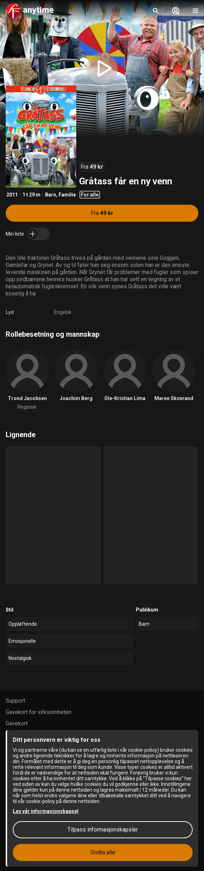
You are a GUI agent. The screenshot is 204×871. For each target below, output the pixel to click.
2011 (12, 195)
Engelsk (62, 312)
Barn (50, 195)
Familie (67, 195)
